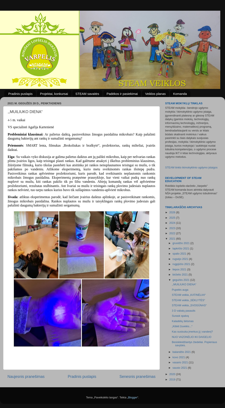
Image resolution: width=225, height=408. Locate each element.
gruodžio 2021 (181, 243)
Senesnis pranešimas (137, 376)
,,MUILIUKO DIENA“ (184, 284)
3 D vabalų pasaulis (183, 310)
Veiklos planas (155, 94)
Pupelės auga (180, 289)
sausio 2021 (180, 367)
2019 (172, 379)
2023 (172, 228)
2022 (172, 233)
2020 (172, 374)
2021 (172, 238)
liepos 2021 (180, 269)
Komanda (180, 94)
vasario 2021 (181, 362)
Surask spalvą (180, 315)
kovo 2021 (179, 357)
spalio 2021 (180, 253)
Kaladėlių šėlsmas (183, 321)
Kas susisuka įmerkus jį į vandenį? (192, 331)
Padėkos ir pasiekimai (122, 94)
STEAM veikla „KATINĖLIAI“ (189, 294)
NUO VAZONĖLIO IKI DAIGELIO (191, 337)
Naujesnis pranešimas (25, 376)
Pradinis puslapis (20, 94)
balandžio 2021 (182, 352)
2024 (172, 222)
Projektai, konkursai (54, 94)
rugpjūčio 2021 (182, 264)
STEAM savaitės (87, 94)
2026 (172, 212)
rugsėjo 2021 (181, 259)
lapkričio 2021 (181, 248)
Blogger (132, 397)
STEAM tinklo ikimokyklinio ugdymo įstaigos (191, 167)
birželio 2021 (181, 274)
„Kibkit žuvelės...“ (182, 326)
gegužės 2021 (181, 279)
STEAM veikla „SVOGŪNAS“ (189, 305)
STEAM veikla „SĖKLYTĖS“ (188, 300)
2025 (172, 217)
